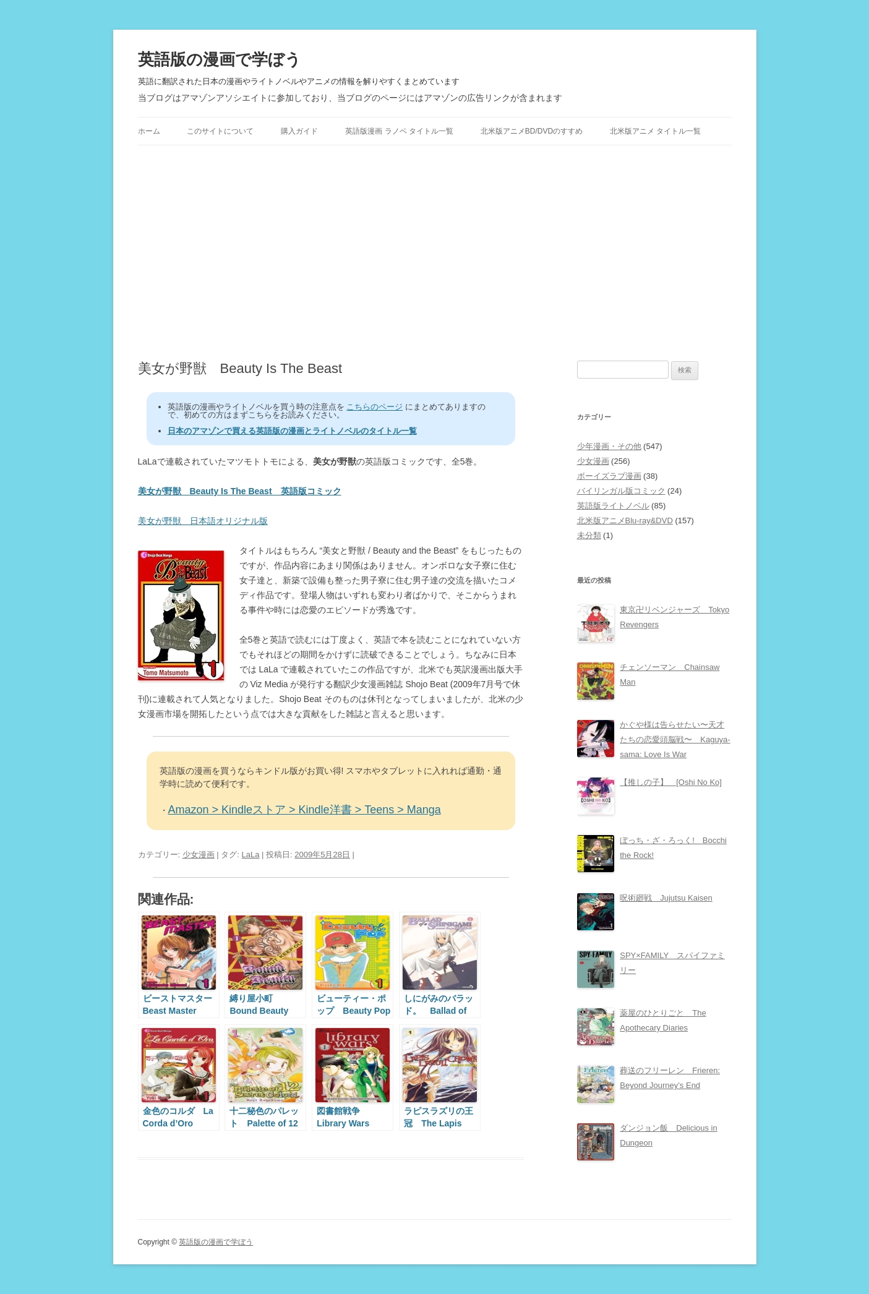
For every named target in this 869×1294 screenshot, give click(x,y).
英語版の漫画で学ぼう (219, 59)
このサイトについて (220, 131)
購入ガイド (299, 131)
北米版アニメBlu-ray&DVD (625, 520)
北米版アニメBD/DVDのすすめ (532, 131)
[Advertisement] (435, 253)
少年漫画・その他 (609, 446)
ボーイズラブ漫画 (609, 476)
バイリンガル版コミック (621, 490)
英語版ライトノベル (613, 505)
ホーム (149, 131)
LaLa (251, 854)
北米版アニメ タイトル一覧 (655, 131)
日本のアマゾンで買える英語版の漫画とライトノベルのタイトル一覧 (292, 430)
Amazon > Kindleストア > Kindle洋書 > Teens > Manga (304, 809)
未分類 (589, 535)
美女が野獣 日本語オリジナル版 (203, 521)
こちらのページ (374, 406)
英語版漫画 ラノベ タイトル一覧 (399, 131)
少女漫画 (198, 854)
